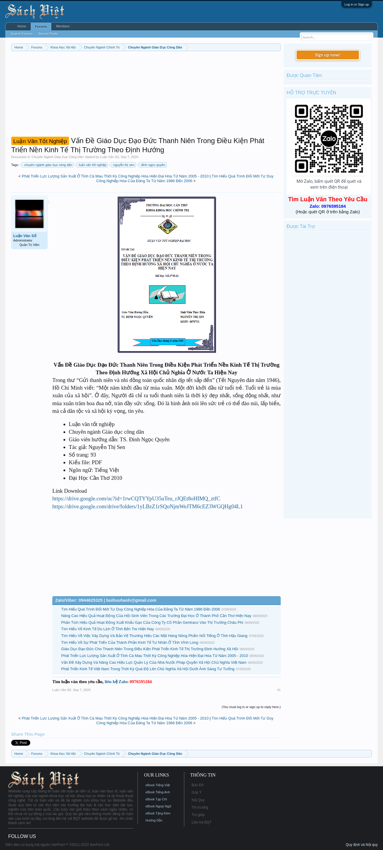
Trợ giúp (198, 815)
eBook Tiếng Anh (157, 792)
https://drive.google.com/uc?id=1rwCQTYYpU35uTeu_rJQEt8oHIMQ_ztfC (136, 498)
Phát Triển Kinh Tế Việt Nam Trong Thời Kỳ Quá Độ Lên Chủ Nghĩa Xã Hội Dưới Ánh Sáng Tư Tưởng (148, 669)
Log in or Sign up (356, 4)
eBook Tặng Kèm (157, 813)
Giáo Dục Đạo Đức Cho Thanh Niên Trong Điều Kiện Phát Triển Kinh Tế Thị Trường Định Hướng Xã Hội (149, 649)
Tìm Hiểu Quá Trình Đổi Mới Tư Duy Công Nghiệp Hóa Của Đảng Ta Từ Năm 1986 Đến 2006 (185, 178)
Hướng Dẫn (153, 820)
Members (63, 26)
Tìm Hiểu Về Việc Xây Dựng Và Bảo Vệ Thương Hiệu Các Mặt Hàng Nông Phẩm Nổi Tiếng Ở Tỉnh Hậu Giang (154, 635)
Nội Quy (198, 800)
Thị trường (200, 807)
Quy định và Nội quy (362, 845)
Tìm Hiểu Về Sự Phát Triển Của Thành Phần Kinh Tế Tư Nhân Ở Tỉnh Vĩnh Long (129, 642)
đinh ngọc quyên (152, 164)
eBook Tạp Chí (156, 799)
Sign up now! (327, 55)
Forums (41, 26)
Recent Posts (48, 34)
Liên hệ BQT (202, 822)
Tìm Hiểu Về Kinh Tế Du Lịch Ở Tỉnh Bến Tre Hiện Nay (107, 629)
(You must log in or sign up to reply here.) (251, 707)
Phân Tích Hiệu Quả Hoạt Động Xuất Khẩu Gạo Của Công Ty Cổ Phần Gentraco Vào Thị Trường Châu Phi (152, 622)
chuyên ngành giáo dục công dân (47, 164)
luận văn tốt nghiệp (91, 164)
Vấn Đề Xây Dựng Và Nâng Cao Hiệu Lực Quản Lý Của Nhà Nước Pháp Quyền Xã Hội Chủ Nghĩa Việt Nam (153, 662)
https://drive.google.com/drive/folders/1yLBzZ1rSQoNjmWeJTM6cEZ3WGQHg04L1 (147, 506)
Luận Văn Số (109, 157)
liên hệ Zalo (116, 681)
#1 (279, 690)
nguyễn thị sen (122, 164)
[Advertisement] (146, 95)
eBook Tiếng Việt (157, 785)
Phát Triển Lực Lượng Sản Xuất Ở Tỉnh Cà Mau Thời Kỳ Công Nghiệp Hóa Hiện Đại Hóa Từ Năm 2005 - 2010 (115, 176)
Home (21, 26)
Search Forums (22, 34)
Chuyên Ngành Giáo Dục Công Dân (57, 157)
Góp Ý (197, 792)
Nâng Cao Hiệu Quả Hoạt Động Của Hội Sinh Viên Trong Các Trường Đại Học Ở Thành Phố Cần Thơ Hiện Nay (156, 615)
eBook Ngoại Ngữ (158, 806)
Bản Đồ (198, 785)
